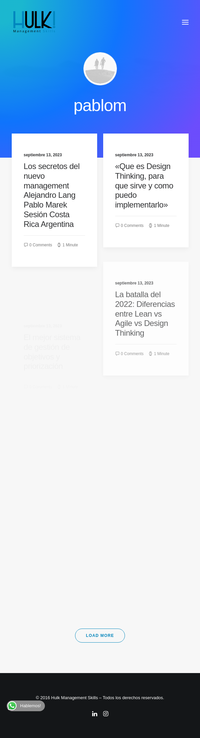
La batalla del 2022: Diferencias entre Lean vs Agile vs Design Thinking (145, 331)
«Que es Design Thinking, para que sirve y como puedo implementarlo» (144, 186)
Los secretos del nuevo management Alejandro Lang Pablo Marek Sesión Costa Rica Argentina (52, 195)
